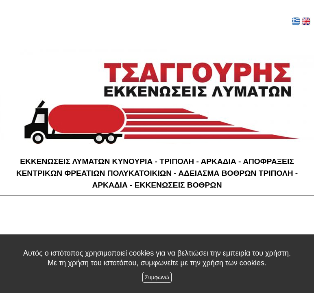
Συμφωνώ (157, 277)
